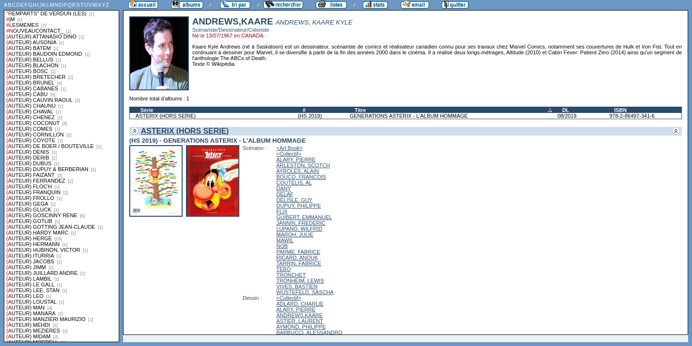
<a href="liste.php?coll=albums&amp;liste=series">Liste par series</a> (61, 171)
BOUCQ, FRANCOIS (301, 177)
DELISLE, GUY (294, 200)
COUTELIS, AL (294, 182)
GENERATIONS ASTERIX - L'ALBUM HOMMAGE (409, 116)
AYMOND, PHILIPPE (301, 327)
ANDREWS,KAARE (299, 315)
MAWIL (285, 240)
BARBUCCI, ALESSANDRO (309, 332)
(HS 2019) (310, 116)
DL (565, 110)
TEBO (283, 269)
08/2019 (567, 116)
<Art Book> (289, 148)
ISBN (620, 110)
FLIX (281, 211)
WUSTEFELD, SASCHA (305, 292)
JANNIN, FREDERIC (300, 223)
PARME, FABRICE (298, 252)
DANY (283, 188)
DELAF (284, 194)
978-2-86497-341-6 (632, 116)
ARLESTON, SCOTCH (303, 165)
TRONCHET (291, 275)
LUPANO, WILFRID (299, 229)
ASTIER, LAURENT (299, 321)
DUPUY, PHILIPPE (298, 206)
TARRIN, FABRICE (298, 263)
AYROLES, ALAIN (297, 171)
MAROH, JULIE (294, 234)
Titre (360, 110)
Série (146, 110)
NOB (282, 246)
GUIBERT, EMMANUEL (304, 217)
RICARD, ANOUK (297, 257)
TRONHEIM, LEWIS (300, 281)
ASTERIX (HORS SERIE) (166, 116)
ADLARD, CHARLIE (299, 304)
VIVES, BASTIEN (297, 286)
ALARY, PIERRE (296, 159)
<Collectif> (288, 154)
